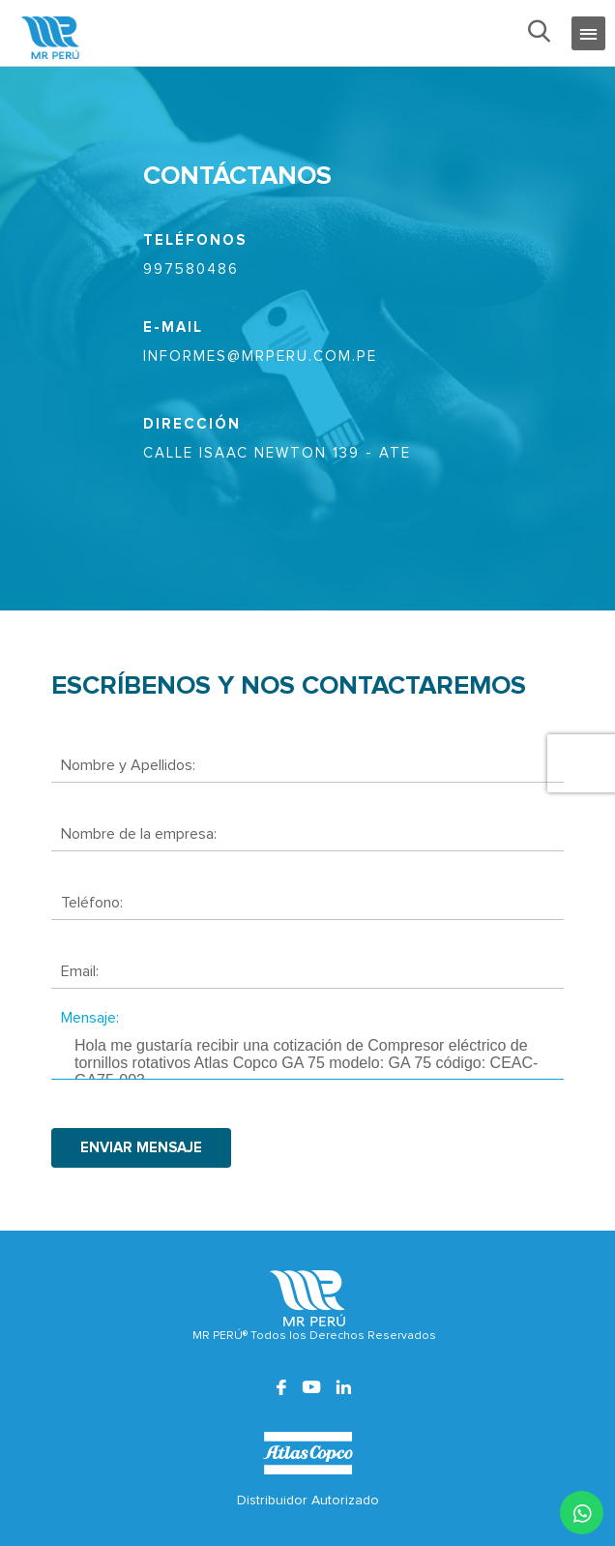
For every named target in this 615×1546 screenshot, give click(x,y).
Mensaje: (90, 1018)
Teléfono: (92, 902)
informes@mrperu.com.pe (260, 356)
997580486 (191, 269)
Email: (80, 971)
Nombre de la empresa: (139, 834)
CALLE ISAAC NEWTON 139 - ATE (277, 453)
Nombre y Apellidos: (128, 765)
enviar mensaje (141, 1148)
